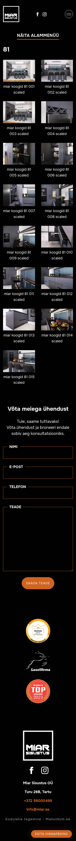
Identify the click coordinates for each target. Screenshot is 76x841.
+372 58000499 (38, 801)
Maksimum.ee (58, 819)
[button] (38, 36)
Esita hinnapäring (51, 834)
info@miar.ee (38, 809)
